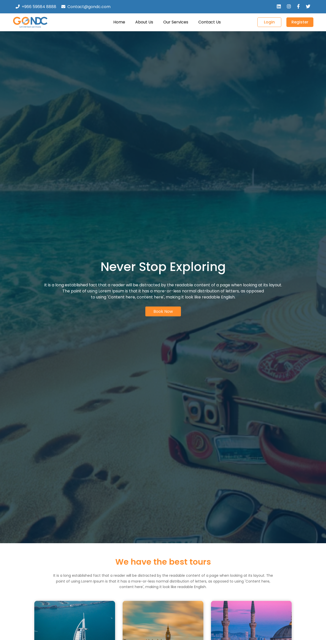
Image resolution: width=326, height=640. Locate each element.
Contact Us (209, 22)
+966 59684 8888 (39, 7)
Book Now (163, 311)
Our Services (175, 22)
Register (299, 22)
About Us (144, 22)
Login (269, 22)
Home (119, 22)
